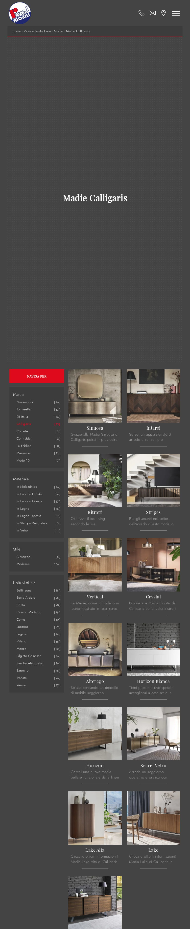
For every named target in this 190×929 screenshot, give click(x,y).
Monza (21, 648)
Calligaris (24, 424)
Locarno (22, 626)
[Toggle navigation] (175, 13)
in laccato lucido (29, 494)
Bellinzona (24, 590)
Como (21, 619)
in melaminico (27, 486)
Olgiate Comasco (29, 656)
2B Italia (22, 416)
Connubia (24, 438)
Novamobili (25, 402)
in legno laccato (29, 515)
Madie (58, 31)
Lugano (22, 634)
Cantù (21, 605)
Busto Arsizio (26, 597)
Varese (21, 685)
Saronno (23, 670)
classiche (23, 556)
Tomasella (24, 409)
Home (16, 31)
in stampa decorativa (32, 523)
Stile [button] (17, 549)
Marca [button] (18, 394)
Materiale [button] (21, 479)
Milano (21, 641)
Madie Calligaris (78, 31)
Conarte (22, 431)
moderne (23, 564)
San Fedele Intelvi (30, 663)
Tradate (22, 678)
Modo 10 (23, 460)
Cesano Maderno (29, 612)
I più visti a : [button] (24, 583)
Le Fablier (24, 445)
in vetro (22, 530)
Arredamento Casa (37, 31)
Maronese (24, 453)
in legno (23, 508)
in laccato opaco (29, 501)
